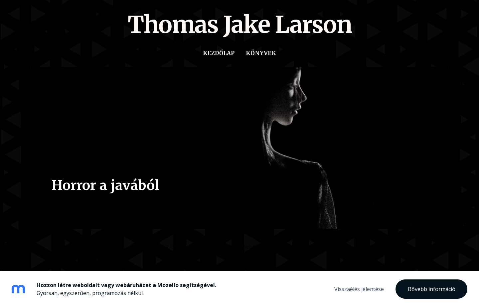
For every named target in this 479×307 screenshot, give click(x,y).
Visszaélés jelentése (359, 289)
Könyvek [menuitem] (261, 53)
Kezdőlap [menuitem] (219, 53)
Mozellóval (314, 246)
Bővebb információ (431, 289)
